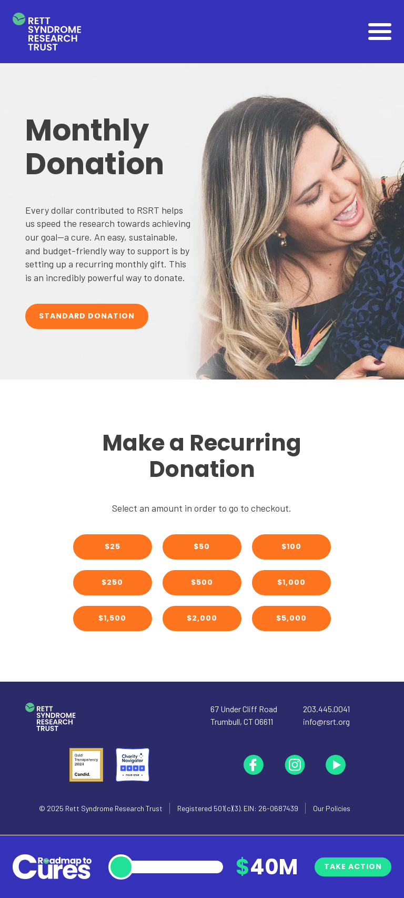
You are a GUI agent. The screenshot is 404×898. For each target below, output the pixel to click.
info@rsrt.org (326, 721)
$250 (112, 582)
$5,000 (291, 618)
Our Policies (331, 808)
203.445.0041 (326, 709)
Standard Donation (87, 316)
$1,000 (291, 582)
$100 (291, 546)
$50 (202, 546)
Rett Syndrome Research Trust (114, 808)
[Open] (379, 31)
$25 (112, 546)
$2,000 (202, 618)
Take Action (353, 866)
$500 (202, 582)
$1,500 (112, 618)
